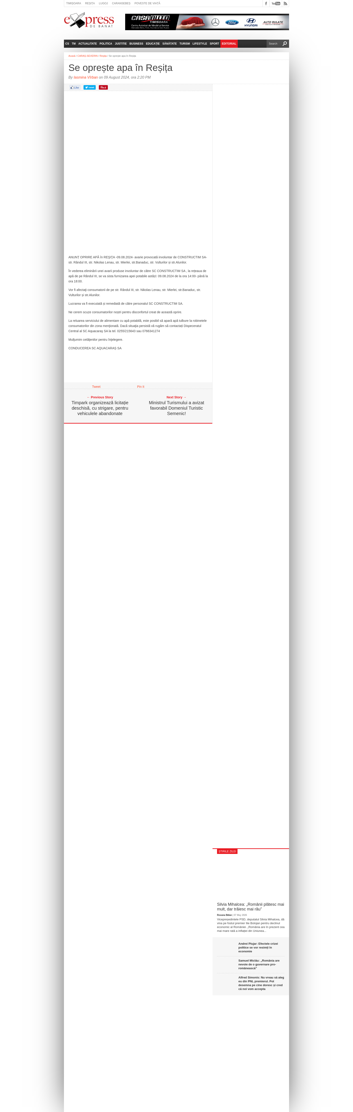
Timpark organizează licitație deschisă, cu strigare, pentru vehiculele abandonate (100, 408)
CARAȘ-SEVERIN (87, 55)
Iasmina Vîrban (86, 77)
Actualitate (87, 43)
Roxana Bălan (224, 915)
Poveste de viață (147, 3)
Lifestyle (199, 43)
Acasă (71, 55)
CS (67, 43)
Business (136, 43)
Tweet (96, 386)
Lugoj (103, 3)
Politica (106, 43)
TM (74, 43)
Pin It (140, 386)
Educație (153, 43)
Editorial (229, 43)
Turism (184, 43)
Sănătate (170, 43)
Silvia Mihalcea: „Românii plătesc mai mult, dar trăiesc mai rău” (250, 907)
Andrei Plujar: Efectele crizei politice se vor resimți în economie (258, 947)
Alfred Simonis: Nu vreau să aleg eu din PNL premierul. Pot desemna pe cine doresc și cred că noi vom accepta (261, 983)
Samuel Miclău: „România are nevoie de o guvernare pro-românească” (259, 964)
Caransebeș (121, 3)
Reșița (90, 3)
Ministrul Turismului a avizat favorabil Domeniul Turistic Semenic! (176, 408)
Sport (214, 43)
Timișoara (73, 3)
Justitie (121, 43)
